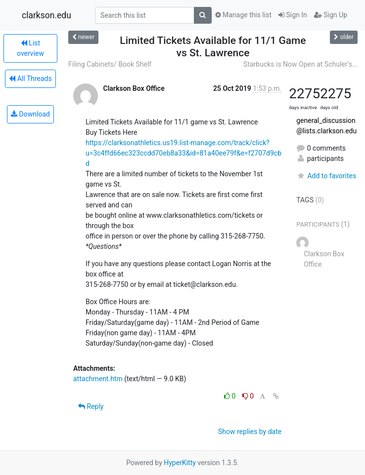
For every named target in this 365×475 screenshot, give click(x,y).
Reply (90, 406)
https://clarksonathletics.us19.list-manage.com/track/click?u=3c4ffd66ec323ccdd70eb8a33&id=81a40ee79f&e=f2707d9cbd (183, 153)
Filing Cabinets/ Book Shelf (109, 64)
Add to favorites (326, 176)
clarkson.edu (46, 15)
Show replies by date (249, 431)
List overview (30, 48)
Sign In (292, 15)
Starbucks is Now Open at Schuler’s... (300, 64)
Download (30, 114)
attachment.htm (98, 379)
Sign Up (330, 15)
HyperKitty (180, 463)
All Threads (30, 78)
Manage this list (243, 15)
